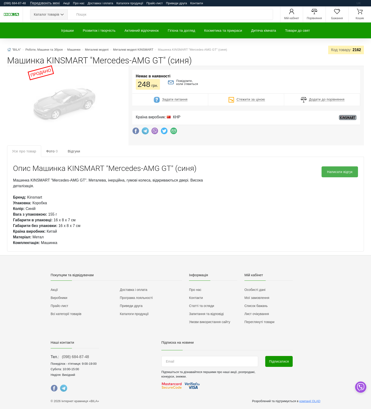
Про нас (78, 3)
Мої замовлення (256, 298)
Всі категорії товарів (66, 314)
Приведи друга (176, 3)
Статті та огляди (201, 306)
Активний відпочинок (141, 30)
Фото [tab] (52, 151)
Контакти (196, 3)
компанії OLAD (309, 401)
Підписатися (279, 361)
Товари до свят (297, 30)
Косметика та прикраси (223, 30)
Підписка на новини (177, 342)
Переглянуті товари (259, 322)
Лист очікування (256, 314)
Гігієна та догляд (181, 30)
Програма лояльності (136, 298)
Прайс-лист (154, 3)
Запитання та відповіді (206, 314)
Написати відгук (340, 172)
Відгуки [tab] (74, 151)
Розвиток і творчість (99, 30)
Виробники (59, 298)
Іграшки (67, 30)
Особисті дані (254, 290)
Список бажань (256, 306)
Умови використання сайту (209, 322)
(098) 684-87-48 (75, 357)
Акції (66, 3)
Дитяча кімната (263, 30)
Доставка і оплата (100, 3)
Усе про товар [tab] (24, 151)
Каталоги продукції (129, 3)
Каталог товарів (46, 14)
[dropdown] (360, 387)
